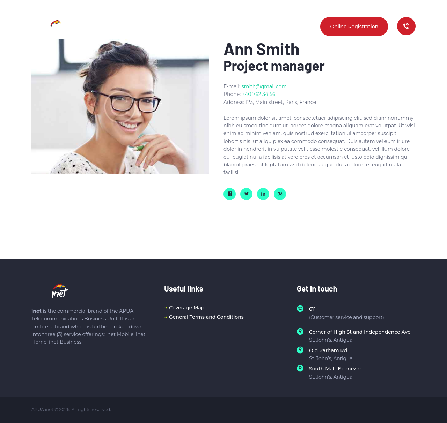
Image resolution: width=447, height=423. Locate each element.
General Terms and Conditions (206, 317)
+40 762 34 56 (259, 94)
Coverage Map (186, 307)
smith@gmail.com (264, 86)
